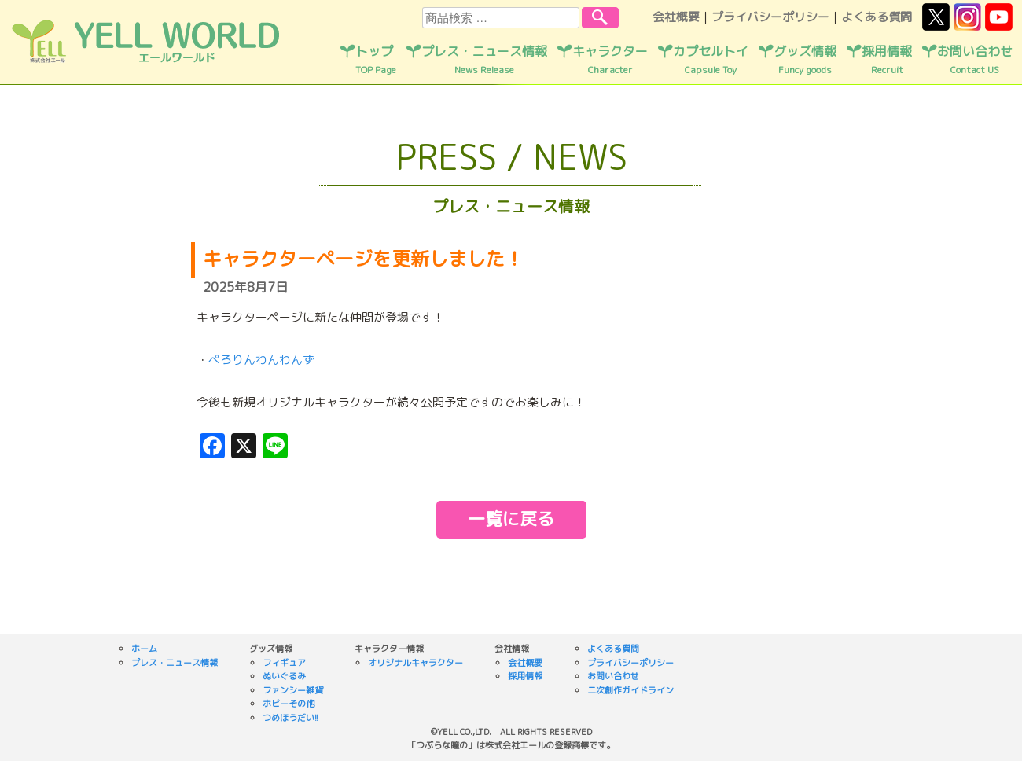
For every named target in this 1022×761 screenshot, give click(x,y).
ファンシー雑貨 (293, 690)
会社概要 (676, 17)
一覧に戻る (511, 518)
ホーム (144, 648)
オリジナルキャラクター (415, 662)
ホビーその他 (288, 703)
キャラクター (610, 59)
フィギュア (284, 662)
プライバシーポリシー (770, 17)
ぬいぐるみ (284, 676)
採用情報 (887, 59)
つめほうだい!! (290, 717)
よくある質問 (876, 17)
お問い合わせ (975, 59)
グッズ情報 (805, 59)
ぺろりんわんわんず (261, 359)
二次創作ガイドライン (630, 690)
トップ (375, 59)
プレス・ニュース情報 (484, 59)
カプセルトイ (710, 59)
